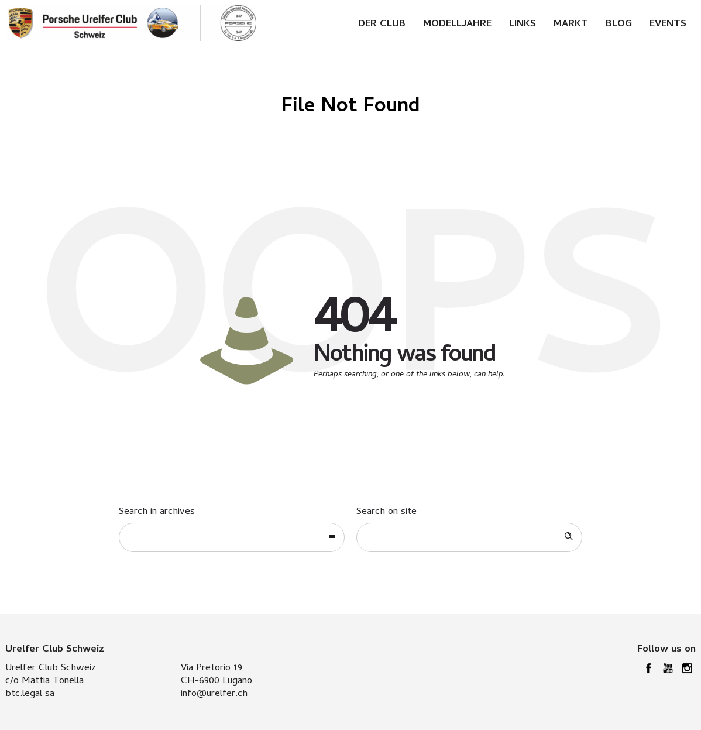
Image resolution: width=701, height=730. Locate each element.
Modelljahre (457, 24)
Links (522, 24)
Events (668, 24)
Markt (571, 24)
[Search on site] (469, 537)
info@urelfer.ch (214, 694)
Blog (619, 24)
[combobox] (232, 537)
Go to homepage (399, 412)
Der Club (382, 24)
